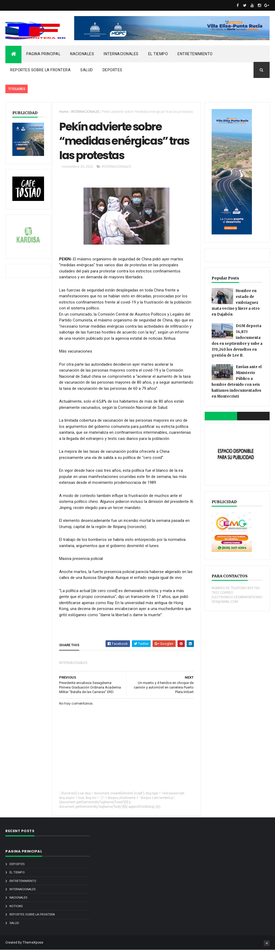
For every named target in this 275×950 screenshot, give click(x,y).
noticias (16, 906)
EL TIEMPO (158, 54)
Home (63, 111)
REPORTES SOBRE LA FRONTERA (40, 70)
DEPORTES (112, 70)
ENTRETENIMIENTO (195, 54)
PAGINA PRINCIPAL (43, 54)
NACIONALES (82, 54)
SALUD (86, 70)
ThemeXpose (33, 942)
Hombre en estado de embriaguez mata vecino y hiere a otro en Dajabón (236, 303)
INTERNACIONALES (121, 54)
